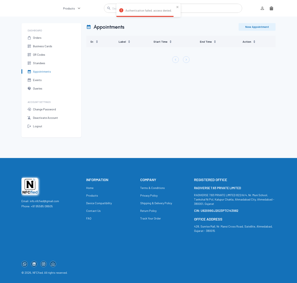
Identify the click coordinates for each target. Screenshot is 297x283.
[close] (177, 7)
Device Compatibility (99, 203)
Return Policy (148, 210)
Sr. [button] (94, 41)
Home (89, 188)
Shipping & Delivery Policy (156, 203)
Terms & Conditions (152, 188)
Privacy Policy (149, 195)
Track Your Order (150, 218)
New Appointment (257, 27)
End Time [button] (208, 41)
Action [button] (249, 41)
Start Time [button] (162, 41)
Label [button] (125, 41)
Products (69, 8)
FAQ (88, 218)
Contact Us (93, 210)
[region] (181, 42)
